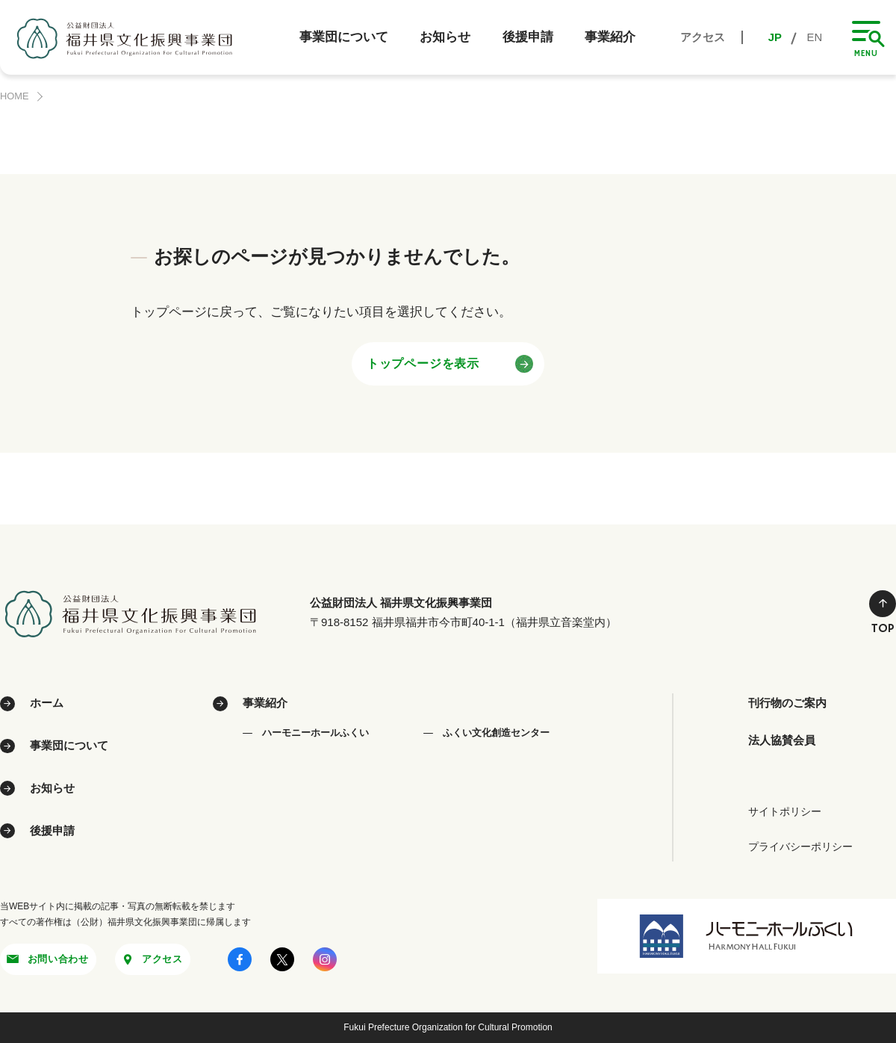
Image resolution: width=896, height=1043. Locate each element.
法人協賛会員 (786, 742)
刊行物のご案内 (792, 703)
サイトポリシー (784, 810)
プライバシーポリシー (800, 845)
